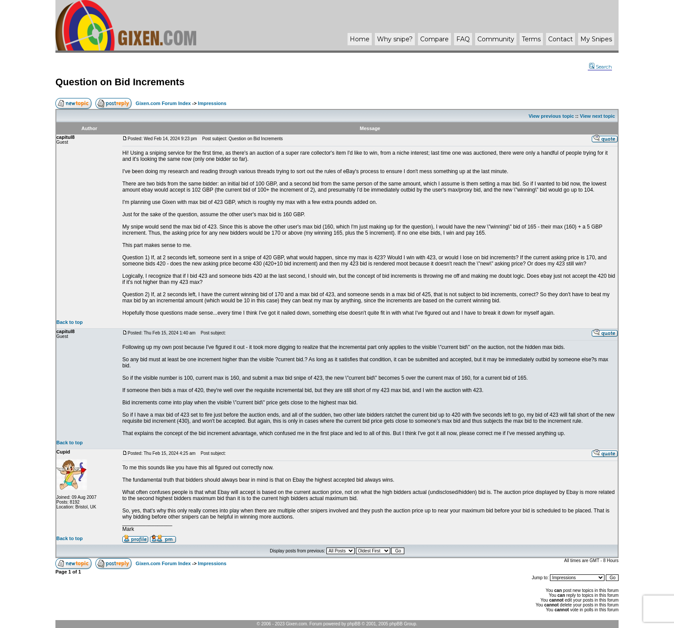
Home (360, 39)
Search (600, 67)
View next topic (597, 116)
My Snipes (596, 39)
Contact (560, 39)
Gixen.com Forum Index (163, 103)
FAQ (463, 39)
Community (495, 39)
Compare (434, 39)
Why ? (395, 39)
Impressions (212, 103)
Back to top (69, 322)
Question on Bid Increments (119, 81)
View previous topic (551, 116)
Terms (531, 39)
